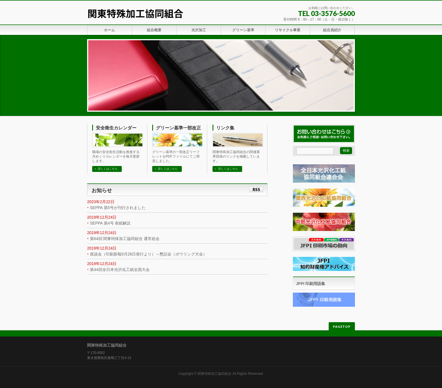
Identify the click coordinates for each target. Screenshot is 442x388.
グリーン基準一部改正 (178, 127)
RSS (256, 189)
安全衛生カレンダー (116, 127)
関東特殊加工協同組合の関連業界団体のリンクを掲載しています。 (236, 156)
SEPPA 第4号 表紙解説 (110, 223)
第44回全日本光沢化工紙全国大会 (120, 269)
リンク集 (225, 127)
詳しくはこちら (108, 168)
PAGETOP (342, 326)
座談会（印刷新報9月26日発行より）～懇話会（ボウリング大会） (148, 254)
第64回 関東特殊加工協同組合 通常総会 (125, 238)
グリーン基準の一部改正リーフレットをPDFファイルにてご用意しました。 (176, 156)
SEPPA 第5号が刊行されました (117, 207)
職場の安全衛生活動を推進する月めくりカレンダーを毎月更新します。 (116, 156)
